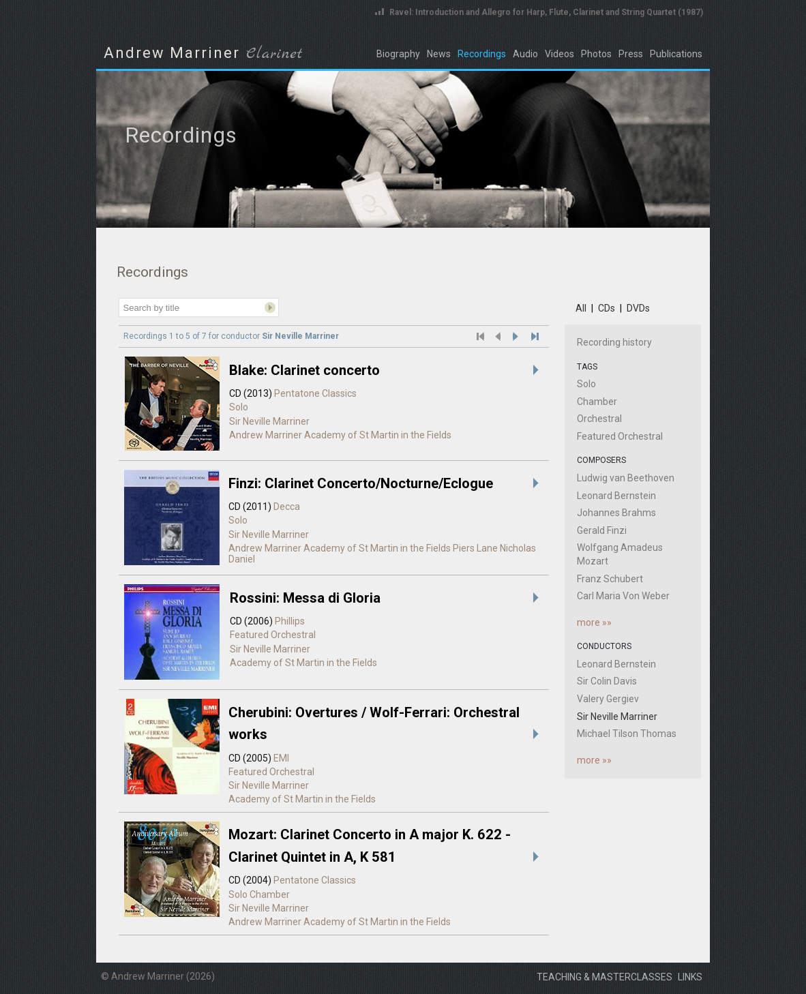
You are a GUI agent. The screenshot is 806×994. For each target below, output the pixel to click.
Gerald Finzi (602, 530)
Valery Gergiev (608, 698)
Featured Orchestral (273, 634)
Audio (525, 53)
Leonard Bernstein (616, 495)
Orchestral (599, 418)
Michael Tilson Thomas (626, 733)
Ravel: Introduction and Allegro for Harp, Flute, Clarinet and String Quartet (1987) (546, 12)
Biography (398, 53)
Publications (676, 53)
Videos (559, 53)
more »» (594, 622)
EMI (281, 758)
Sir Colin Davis (607, 681)
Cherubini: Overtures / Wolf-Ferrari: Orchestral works (374, 723)
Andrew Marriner (265, 435)
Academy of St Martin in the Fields (377, 435)
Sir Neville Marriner (269, 421)
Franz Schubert (610, 578)
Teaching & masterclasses (604, 977)
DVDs (638, 308)
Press (630, 53)
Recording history (614, 342)
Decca (286, 506)
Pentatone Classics (315, 393)
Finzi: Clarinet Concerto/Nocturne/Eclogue (360, 483)
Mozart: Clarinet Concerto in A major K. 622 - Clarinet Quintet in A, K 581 (369, 845)
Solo (238, 407)
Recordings (482, 53)
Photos (596, 53)
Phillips (290, 621)
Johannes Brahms (616, 512)
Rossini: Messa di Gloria (305, 598)
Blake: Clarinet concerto (304, 370)
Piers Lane (475, 548)
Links (690, 977)
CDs (606, 308)
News (439, 53)
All (581, 308)
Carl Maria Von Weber (623, 595)
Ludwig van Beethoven (625, 477)
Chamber (270, 894)
